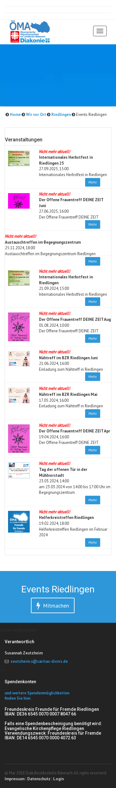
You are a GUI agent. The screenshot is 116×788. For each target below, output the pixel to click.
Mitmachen (53, 606)
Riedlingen (60, 114)
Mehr (92, 182)
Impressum (14, 778)
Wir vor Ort (35, 114)
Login (58, 778)
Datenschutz (38, 778)
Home (15, 114)
